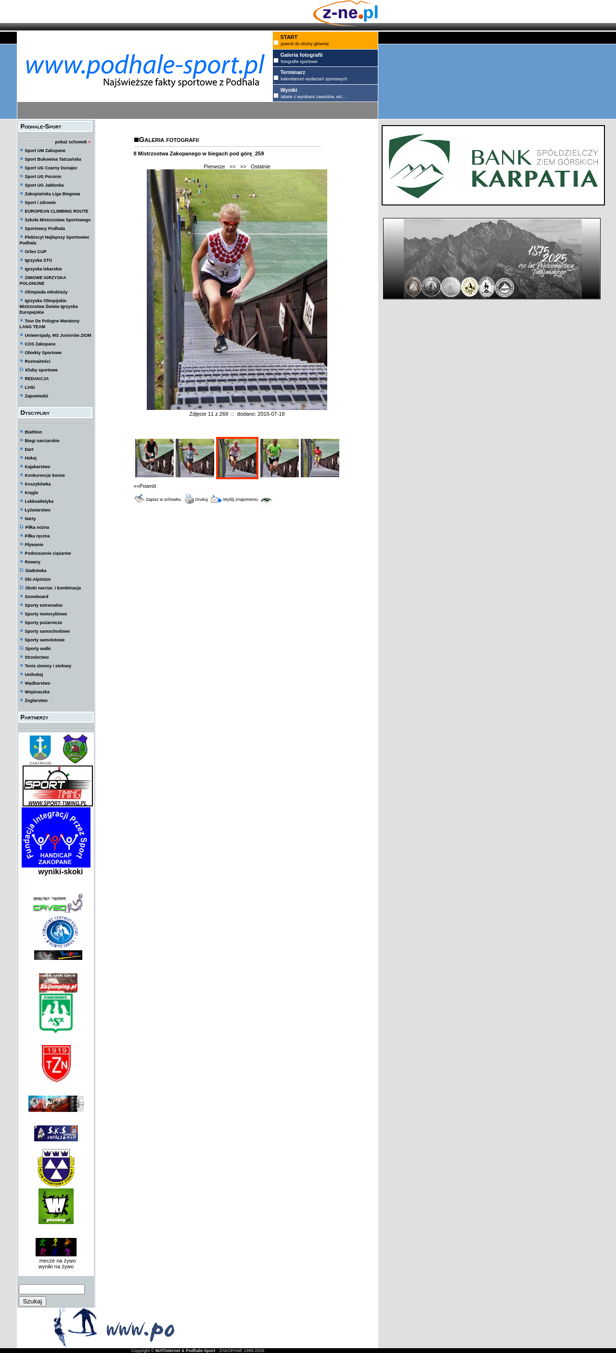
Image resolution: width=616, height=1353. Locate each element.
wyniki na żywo (56, 1266)
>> (243, 166)
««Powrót (145, 486)
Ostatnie (260, 166)
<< (233, 166)
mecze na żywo (56, 1261)
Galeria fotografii (169, 139)
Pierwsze (214, 166)
